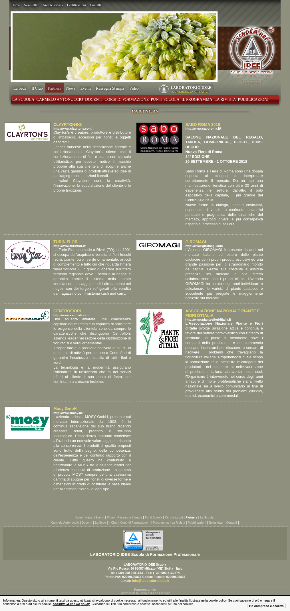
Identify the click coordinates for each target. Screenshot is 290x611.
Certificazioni (76, 5)
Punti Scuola (165, 99)
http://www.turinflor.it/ (69, 246)
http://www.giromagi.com (204, 246)
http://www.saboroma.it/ (203, 128)
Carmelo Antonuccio (59, 99)
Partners (54, 88)
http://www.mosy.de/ (68, 413)
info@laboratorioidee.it (150, 581)
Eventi (85, 88)
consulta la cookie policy (71, 604)
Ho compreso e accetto (266, 606)
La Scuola (23, 99)
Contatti (95, 5)
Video (133, 88)
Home (15, 5)
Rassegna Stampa (110, 88)
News (70, 88)
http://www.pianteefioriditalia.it (208, 319)
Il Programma (197, 99)
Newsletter (31, 5)
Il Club (37, 88)
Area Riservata (53, 5)
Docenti (93, 99)
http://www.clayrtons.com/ (72, 128)
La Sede (19, 88)
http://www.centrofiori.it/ (71, 315)
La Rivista (225, 99)
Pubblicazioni (253, 99)
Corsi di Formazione (126, 99)
